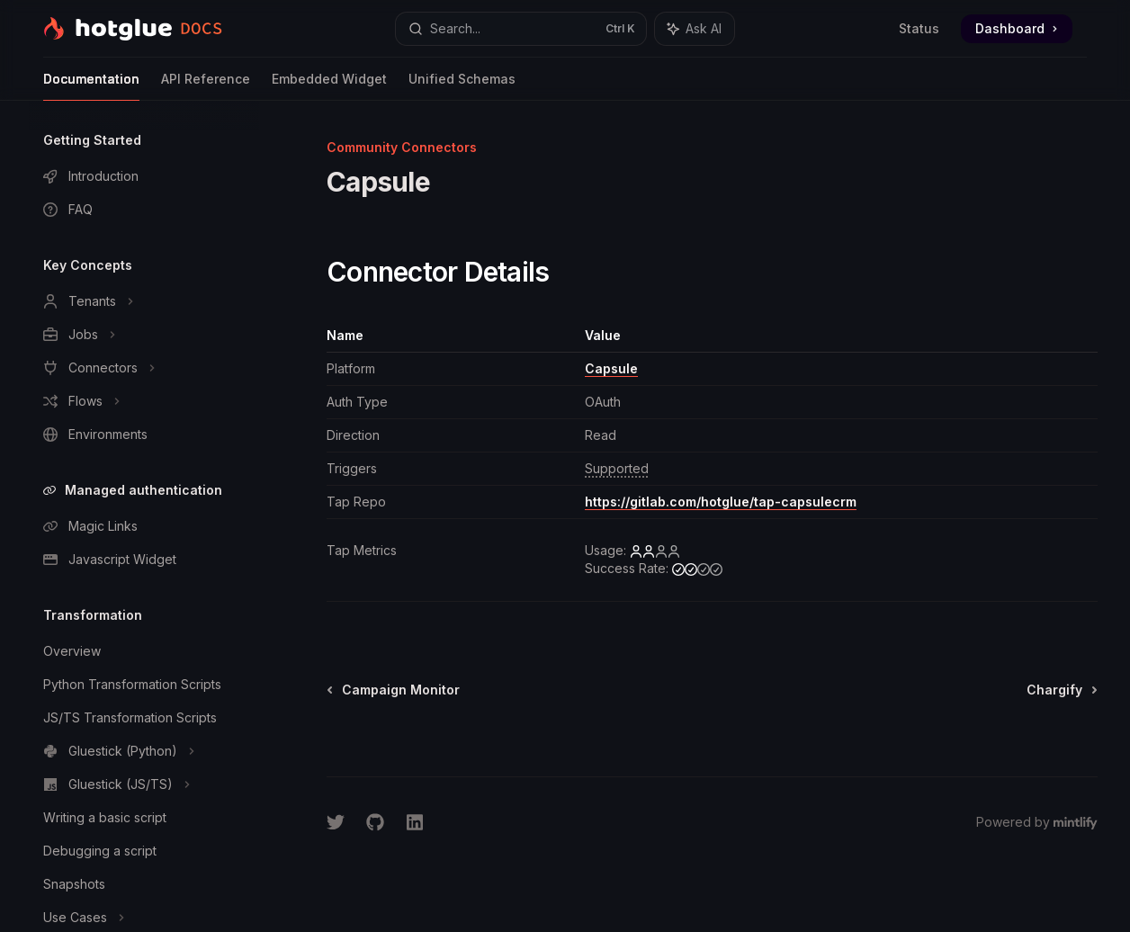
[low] (656, 551)
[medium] (698, 569)
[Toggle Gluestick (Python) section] (144, 751)
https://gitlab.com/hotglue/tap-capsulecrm (721, 501)
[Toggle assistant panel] (694, 29)
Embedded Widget (329, 86)
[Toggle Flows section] (144, 401)
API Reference (205, 86)
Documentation (91, 86)
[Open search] (521, 29)
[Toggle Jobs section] (144, 334)
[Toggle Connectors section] (144, 368)
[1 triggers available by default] (618, 469)
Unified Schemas (462, 86)
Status (919, 28)
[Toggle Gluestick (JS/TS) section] (144, 784)
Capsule (612, 368)
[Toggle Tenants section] (144, 301)
